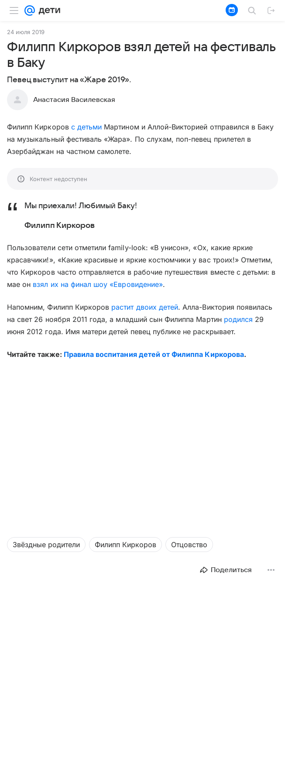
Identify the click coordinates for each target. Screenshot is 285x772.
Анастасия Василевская (74, 100)
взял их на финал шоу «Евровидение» (98, 284)
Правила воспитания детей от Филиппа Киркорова (154, 354)
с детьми (86, 126)
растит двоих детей (144, 307)
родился (238, 319)
